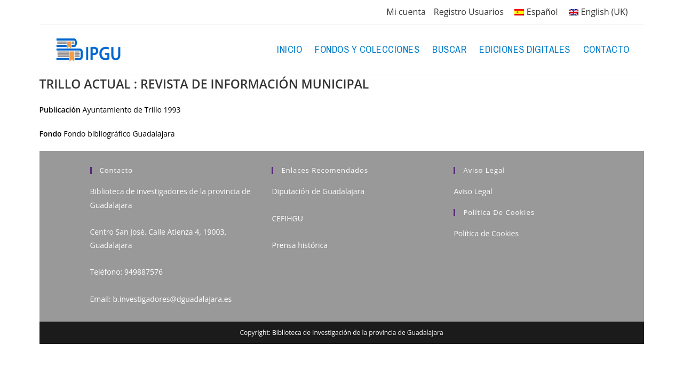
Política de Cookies (486, 233)
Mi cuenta (405, 12)
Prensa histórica (300, 245)
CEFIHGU (287, 218)
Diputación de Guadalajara (318, 191)
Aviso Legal (473, 191)
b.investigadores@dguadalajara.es (172, 299)
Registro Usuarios (469, 12)
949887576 (143, 272)
